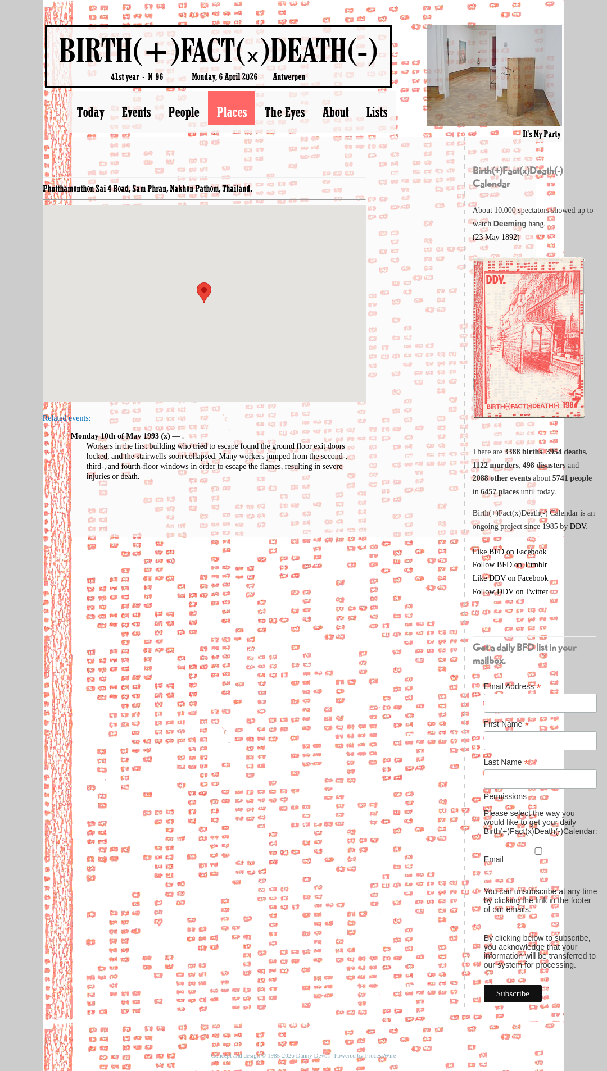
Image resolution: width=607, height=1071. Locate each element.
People (183, 112)
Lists (376, 112)
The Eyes (284, 112)
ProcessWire (380, 1055)
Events (136, 112)
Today (90, 112)
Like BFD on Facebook (510, 552)
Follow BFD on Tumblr (510, 564)
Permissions (505, 796)
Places (231, 112)
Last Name (506, 762)
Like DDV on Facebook (511, 578)
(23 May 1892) (496, 237)
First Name (506, 724)
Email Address (512, 686)
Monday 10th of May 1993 (115, 436)
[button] (204, 292)
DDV (578, 526)
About (335, 112)
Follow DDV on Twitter (510, 591)
